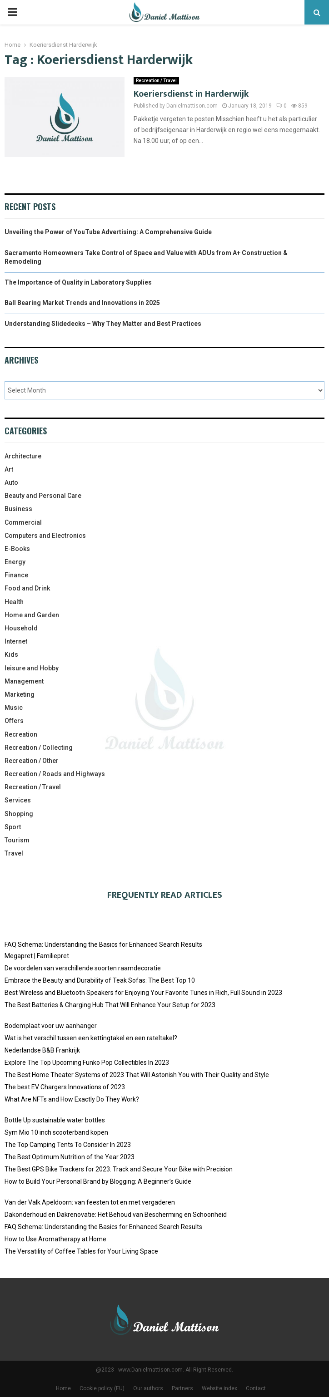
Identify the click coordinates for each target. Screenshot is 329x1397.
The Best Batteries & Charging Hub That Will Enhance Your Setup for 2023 (110, 1004)
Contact (256, 1388)
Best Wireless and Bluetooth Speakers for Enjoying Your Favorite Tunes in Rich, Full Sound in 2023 (143, 992)
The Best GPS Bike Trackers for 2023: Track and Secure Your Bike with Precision (119, 1169)
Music (14, 707)
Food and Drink (27, 588)
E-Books (17, 548)
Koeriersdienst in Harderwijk (191, 94)
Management (24, 681)
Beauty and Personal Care (43, 495)
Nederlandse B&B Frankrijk (42, 1050)
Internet (16, 641)
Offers (14, 720)
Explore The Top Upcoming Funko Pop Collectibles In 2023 (87, 1062)
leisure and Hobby (32, 668)
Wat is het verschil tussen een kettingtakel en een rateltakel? (91, 1038)
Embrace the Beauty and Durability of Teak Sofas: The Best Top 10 (100, 980)
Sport (13, 827)
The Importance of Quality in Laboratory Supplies (78, 282)
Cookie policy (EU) (102, 1388)
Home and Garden (32, 615)
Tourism (17, 840)
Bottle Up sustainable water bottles (55, 1120)
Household (21, 628)
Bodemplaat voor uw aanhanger (51, 1025)
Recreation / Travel (156, 80)
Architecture (23, 456)
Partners (182, 1388)
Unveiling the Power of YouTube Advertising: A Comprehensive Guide (108, 232)
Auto (11, 482)
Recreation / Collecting (39, 747)
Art (9, 469)
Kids (11, 654)
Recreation (21, 734)
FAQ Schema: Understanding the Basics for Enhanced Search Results (103, 944)
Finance (16, 575)
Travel (14, 853)
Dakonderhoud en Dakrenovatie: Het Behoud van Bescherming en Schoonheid (116, 1214)
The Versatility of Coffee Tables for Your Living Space (81, 1251)
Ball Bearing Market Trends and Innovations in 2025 (82, 302)
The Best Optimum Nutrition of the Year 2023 (70, 1157)
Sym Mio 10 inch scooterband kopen (56, 1132)
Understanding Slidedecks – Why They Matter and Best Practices (103, 323)
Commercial (23, 522)
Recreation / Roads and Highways (55, 773)
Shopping (19, 813)
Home (63, 1388)
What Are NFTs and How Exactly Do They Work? (72, 1099)
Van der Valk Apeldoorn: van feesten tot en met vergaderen (90, 1202)
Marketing (20, 694)
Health (14, 601)
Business (18, 508)
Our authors (148, 1388)
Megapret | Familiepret (37, 955)
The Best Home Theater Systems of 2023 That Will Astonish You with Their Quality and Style (137, 1074)
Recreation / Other (32, 760)
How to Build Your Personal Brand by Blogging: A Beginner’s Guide (98, 1181)
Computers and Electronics (45, 535)
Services (18, 800)
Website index (219, 1388)
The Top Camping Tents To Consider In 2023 (68, 1144)
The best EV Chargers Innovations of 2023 (65, 1087)
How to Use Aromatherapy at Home (55, 1239)
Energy (15, 562)
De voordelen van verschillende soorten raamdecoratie (83, 968)
